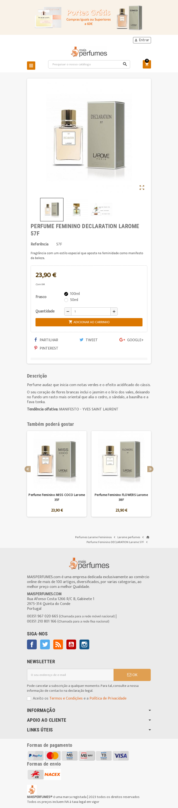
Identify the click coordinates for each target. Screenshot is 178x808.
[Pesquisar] (89, 64)
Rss (58, 644)
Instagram (84, 644)
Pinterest (46, 348)
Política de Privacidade (107, 698)
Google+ (131, 340)
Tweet (89, 340)
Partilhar (46, 340)
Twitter (45, 644)
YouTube (71, 644)
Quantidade (45, 311)
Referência (39, 244)
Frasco (41, 297)
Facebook (32, 644)
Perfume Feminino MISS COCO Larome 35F (56, 497)
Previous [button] (28, 469)
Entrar (141, 40)
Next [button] (150, 469)
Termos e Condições (66, 698)
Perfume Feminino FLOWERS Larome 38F (121, 497)
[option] (57, 474)
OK (132, 675)
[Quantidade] (91, 311)
